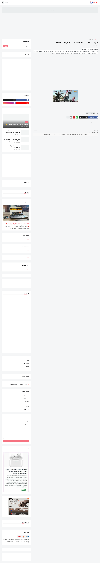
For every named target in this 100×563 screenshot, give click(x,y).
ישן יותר (35, 130)
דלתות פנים (26, 396)
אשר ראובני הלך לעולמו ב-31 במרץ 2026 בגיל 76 (12, 146)
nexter (27, 404)
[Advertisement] (50, 25)
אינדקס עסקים (25, 363)
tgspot (27, 407)
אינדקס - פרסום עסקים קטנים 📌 (17, 223)
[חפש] (18, 46)
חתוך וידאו (26, 369)
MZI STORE (26, 409)
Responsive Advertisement (50, 10)
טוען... (27, 239)
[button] (6, 2)
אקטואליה (91, 39)
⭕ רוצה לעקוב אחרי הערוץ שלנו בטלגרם (19, 384)
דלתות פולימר (26, 398)
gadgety (27, 401)
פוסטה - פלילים (25, 376)
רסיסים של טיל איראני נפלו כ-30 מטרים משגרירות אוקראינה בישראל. (12, 131)
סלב (28, 361)
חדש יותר (95, 130)
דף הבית (96, 39)
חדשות (87, 113)
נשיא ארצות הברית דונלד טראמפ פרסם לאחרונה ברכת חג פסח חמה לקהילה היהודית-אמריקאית (12, 139)
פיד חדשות (26, 54)
